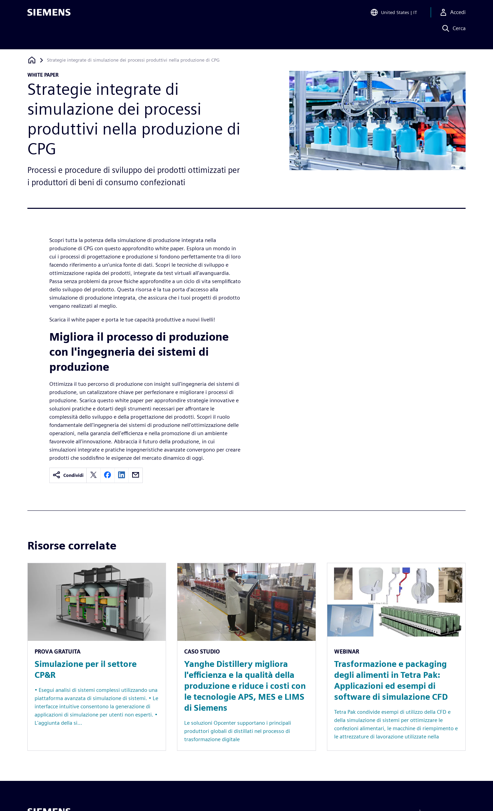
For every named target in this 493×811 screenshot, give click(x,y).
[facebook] (107, 475)
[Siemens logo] (49, 15)
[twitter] (93, 475)
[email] (135, 475)
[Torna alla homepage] (32, 60)
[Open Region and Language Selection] (393, 15)
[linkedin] (121, 475)
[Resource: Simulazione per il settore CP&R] (96, 657)
